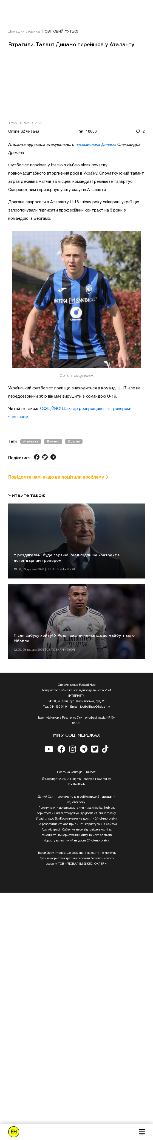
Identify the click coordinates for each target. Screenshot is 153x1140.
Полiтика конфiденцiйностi (76, 772)
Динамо (53, 441)
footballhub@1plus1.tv (95, 706)
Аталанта (30, 441)
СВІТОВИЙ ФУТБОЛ (62, 31)
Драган (74, 441)
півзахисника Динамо (96, 145)
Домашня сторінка (24, 31)
